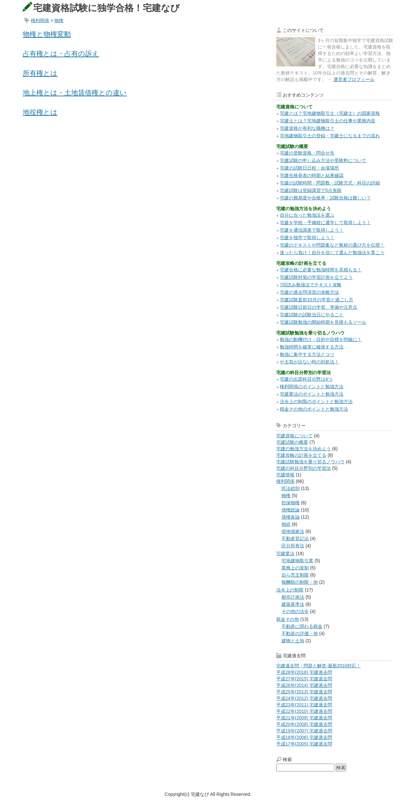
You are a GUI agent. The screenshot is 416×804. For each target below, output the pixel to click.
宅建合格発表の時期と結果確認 (312, 175)
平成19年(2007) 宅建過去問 (304, 730)
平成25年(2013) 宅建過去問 (304, 691)
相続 (286, 524)
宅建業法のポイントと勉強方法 (312, 394)
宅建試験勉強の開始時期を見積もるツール (323, 322)
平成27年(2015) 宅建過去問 (304, 678)
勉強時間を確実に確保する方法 (312, 346)
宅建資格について (294, 435)
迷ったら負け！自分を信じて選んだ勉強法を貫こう (332, 252)
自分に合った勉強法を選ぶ (307, 215)
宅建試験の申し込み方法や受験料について (323, 160)
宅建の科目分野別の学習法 (303, 468)
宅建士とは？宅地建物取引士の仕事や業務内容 (327, 120)
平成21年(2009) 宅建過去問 (304, 717)
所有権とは (40, 73)
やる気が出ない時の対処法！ (309, 361)
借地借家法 (292, 531)
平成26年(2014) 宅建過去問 (304, 685)
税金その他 (287, 619)
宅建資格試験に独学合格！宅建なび (106, 8)
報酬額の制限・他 (299, 582)
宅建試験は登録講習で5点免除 (311, 190)
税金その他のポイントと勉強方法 (314, 409)
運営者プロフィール (353, 79)
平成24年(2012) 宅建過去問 (304, 698)
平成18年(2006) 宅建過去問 (304, 737)
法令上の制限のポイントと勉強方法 (316, 401)
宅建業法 (285, 553)
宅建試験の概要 (292, 442)
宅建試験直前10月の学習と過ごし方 (316, 299)
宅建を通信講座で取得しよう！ (312, 230)
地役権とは (40, 112)
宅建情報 (285, 474)
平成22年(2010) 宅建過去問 (304, 711)
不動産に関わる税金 (301, 626)
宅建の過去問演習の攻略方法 (309, 292)
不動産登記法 (295, 538)
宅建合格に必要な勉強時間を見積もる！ (321, 269)
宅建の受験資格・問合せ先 (307, 153)
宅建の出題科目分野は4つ (306, 379)
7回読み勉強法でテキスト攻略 (311, 284)
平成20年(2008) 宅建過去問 (304, 724)
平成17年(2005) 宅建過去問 (304, 743)
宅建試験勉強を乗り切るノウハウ (310, 461)
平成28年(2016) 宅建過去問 (304, 672)
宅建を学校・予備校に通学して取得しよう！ (325, 222)
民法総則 (290, 488)
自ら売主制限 (295, 575)
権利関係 (40, 20)
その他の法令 (295, 611)
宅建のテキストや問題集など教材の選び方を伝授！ (332, 245)
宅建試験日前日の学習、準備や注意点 (318, 307)
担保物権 (290, 502)
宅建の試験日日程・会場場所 (309, 167)
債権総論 (290, 509)
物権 (58, 20)
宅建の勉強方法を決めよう (303, 448)
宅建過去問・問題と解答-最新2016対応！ (318, 665)
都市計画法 (292, 597)
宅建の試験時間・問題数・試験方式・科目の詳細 (330, 182)
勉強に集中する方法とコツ (307, 354)
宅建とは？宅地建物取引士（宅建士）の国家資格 (330, 113)
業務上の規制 (295, 567)
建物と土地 (292, 640)
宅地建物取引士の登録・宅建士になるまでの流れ (330, 135)
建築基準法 (292, 604)
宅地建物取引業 (297, 560)
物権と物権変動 (47, 34)
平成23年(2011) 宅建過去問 (304, 704)
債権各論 (290, 517)
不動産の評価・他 (299, 633)
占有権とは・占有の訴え (61, 53)
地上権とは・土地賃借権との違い (75, 92)
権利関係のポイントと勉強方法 (312, 386)
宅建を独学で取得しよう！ (307, 237)
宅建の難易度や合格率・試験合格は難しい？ (325, 197)
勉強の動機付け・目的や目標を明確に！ (321, 339)
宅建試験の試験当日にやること (312, 314)
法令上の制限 (290, 590)
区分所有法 (292, 545)
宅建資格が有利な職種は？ (307, 128)
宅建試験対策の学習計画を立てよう (316, 277)
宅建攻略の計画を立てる (301, 455)
